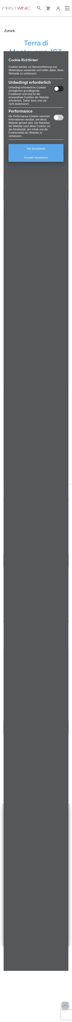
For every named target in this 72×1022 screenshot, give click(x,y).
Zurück (9, 31)
